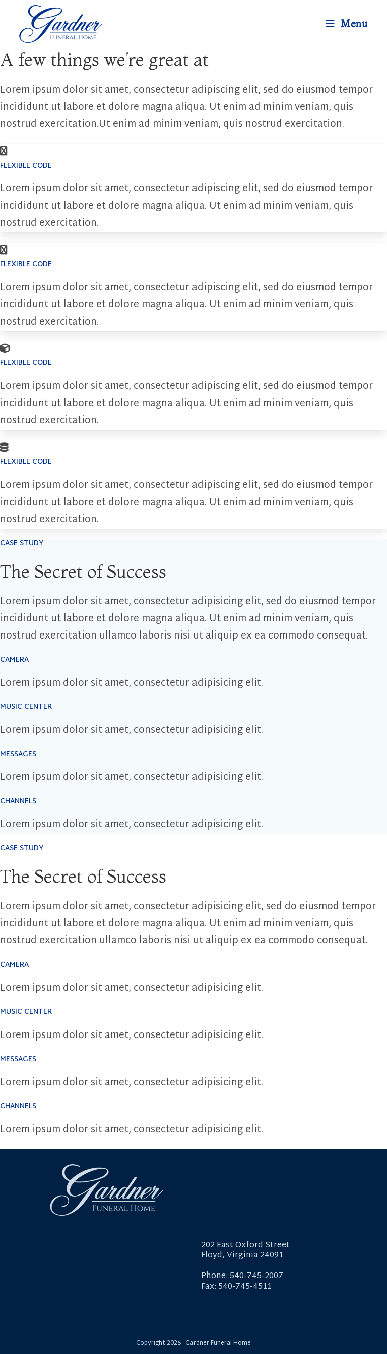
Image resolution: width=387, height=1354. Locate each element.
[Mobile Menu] (347, 23)
